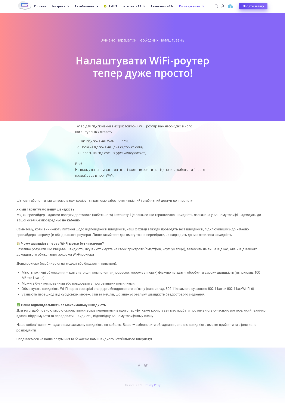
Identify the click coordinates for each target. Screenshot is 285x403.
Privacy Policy (153, 385)
